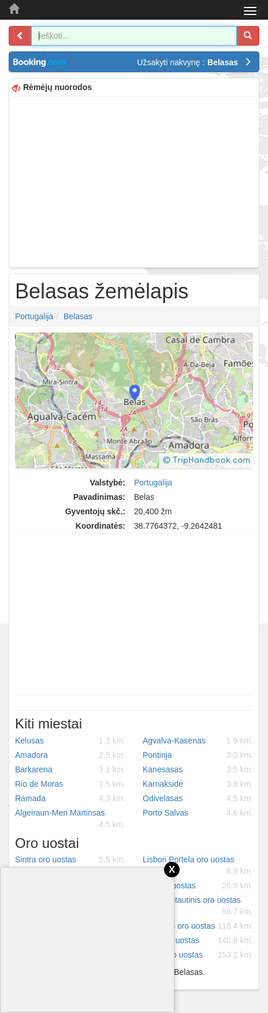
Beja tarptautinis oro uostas (198, 906)
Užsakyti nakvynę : (194, 62)
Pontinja (198, 755)
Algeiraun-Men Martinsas (70, 819)
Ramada (70, 798)
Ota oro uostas (198, 885)
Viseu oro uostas (198, 954)
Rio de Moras (70, 784)
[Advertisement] (134, 180)
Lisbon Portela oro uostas (198, 866)
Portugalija (34, 316)
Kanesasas (198, 769)
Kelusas (70, 740)
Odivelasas (198, 798)
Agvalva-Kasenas (198, 740)
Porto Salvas (198, 812)
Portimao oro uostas (198, 926)
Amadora (70, 755)
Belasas (78, 316)
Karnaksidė (198, 784)
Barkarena (70, 769)
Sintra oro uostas (70, 859)
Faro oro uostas (198, 940)
